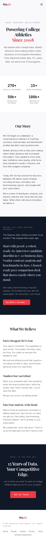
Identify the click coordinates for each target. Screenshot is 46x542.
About (5, 531)
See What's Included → (16, 302)
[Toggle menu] (41, 4)
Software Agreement (23, 535)
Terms (40, 531)
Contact (23, 531)
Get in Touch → (23, 494)
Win (7, 4)
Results (14, 531)
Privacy (32, 531)
